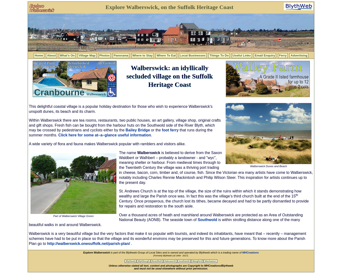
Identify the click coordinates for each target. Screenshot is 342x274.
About (51, 55)
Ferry (283, 55)
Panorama (121, 55)
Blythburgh (143, 261)
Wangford (197, 261)
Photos (104, 55)
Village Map (87, 55)
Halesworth (170, 261)
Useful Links (242, 55)
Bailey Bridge (138, 130)
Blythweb (130, 261)
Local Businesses (193, 55)
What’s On (67, 55)
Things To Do (219, 55)
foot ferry (170, 130)
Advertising (298, 55)
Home (39, 55)
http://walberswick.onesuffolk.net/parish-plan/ (88, 244)
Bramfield (157, 261)
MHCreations (250, 252)
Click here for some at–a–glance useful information (104, 135)
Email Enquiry (265, 55)
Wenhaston (210, 261)
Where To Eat (166, 55)
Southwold (207, 220)
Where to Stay (142, 55)
